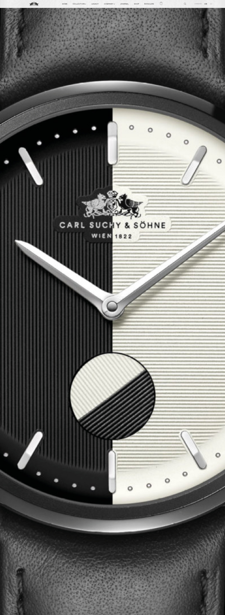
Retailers (149, 4)
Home (65, 4)
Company (109, 4)
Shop (136, 4)
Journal (124, 4)
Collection (79, 4)
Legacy (95, 4)
